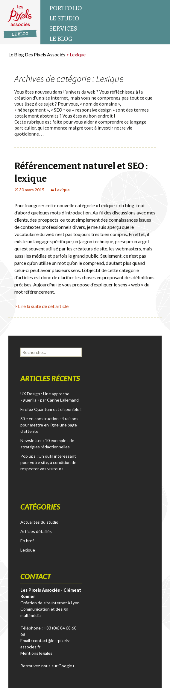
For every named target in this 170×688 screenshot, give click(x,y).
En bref (27, 540)
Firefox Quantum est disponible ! (51, 409)
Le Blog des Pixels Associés (36, 54)
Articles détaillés (36, 531)
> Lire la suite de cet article (41, 306)
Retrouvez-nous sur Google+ (47, 665)
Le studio (64, 18)
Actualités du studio (39, 522)
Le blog (61, 38)
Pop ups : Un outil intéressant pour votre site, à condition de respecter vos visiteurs (48, 462)
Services (63, 28)
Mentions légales (36, 653)
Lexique (62, 189)
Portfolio (65, 8)
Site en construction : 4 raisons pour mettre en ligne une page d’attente (49, 425)
